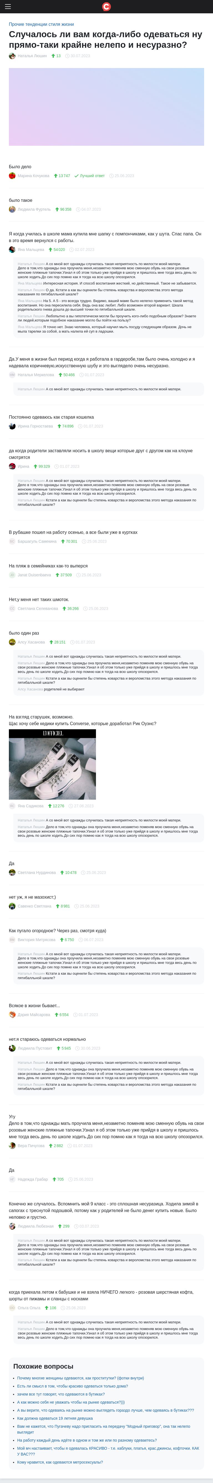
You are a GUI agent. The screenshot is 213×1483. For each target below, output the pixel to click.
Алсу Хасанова (31, 689)
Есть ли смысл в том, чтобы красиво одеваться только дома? (72, 1386)
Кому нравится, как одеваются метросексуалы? (60, 1462)
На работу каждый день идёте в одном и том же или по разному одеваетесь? (87, 1440)
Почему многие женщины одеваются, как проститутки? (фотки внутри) (80, 1378)
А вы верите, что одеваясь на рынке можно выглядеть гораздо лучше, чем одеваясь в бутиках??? (105, 1410)
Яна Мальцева (30, 283)
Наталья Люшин (32, 264)
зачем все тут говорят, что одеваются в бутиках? (61, 1394)
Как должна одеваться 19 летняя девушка (55, 1418)
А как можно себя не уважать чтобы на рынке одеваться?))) (71, 1402)
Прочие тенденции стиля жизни (41, 24)
